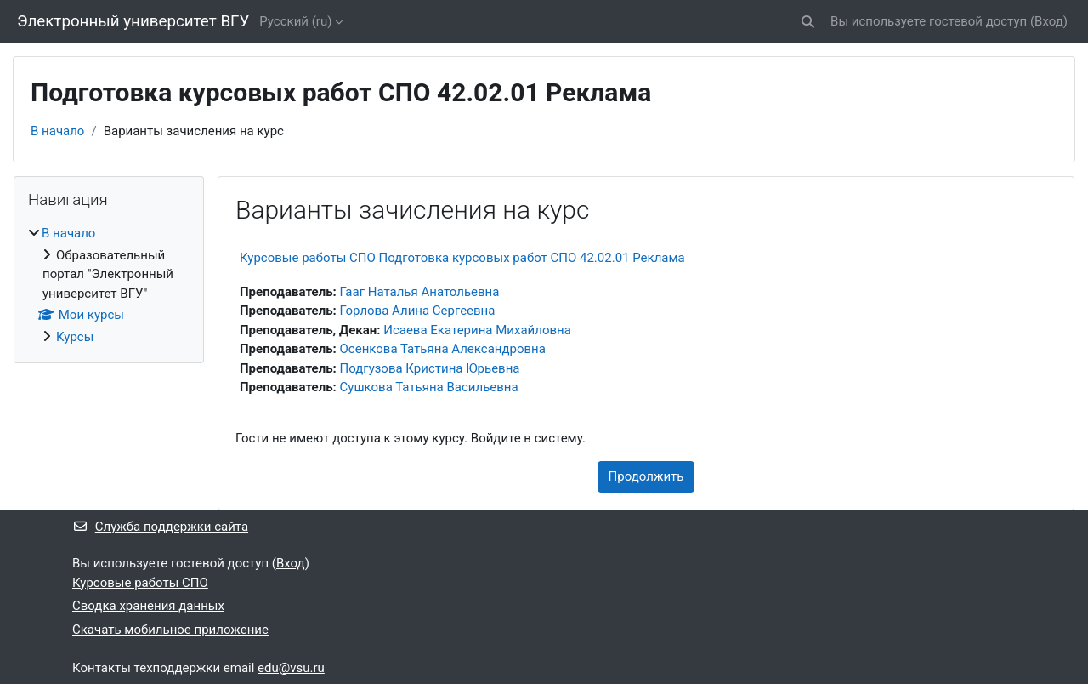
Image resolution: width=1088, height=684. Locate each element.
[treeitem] (109, 285)
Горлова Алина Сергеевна (418, 310)
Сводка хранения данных (148, 605)
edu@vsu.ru (291, 667)
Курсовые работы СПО (140, 582)
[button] (808, 21)
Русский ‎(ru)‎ (295, 21)
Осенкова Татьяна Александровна (443, 348)
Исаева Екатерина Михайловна (477, 330)
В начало (57, 131)
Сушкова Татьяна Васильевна (429, 387)
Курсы (75, 337)
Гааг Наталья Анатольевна (420, 291)
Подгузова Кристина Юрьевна (430, 368)
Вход (1048, 21)
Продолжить (646, 476)
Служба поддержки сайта (160, 526)
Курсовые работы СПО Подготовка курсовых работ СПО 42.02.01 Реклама (462, 257)
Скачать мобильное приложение (170, 629)
